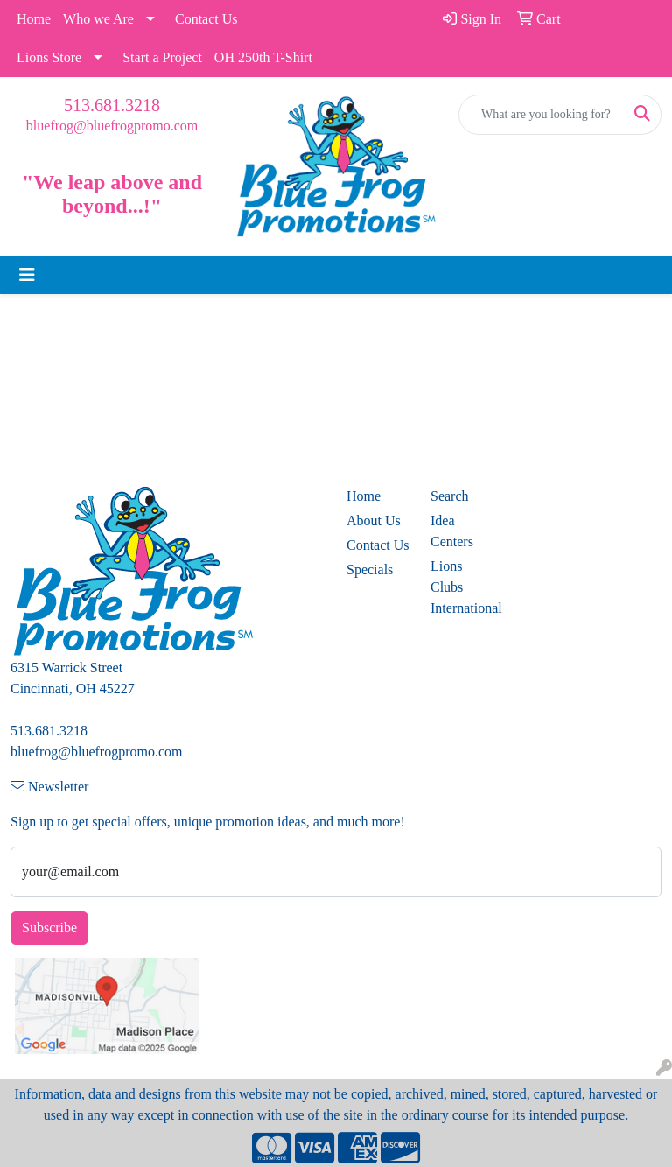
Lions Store (49, 57)
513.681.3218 (112, 105)
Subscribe (49, 927)
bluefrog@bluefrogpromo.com (112, 125)
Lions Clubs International (462, 587)
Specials (369, 569)
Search (449, 496)
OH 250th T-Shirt (263, 57)
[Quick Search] (541, 115)
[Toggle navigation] (27, 275)
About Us (373, 520)
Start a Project (162, 57)
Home (34, 18)
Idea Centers (451, 531)
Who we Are (98, 18)
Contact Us (206, 18)
